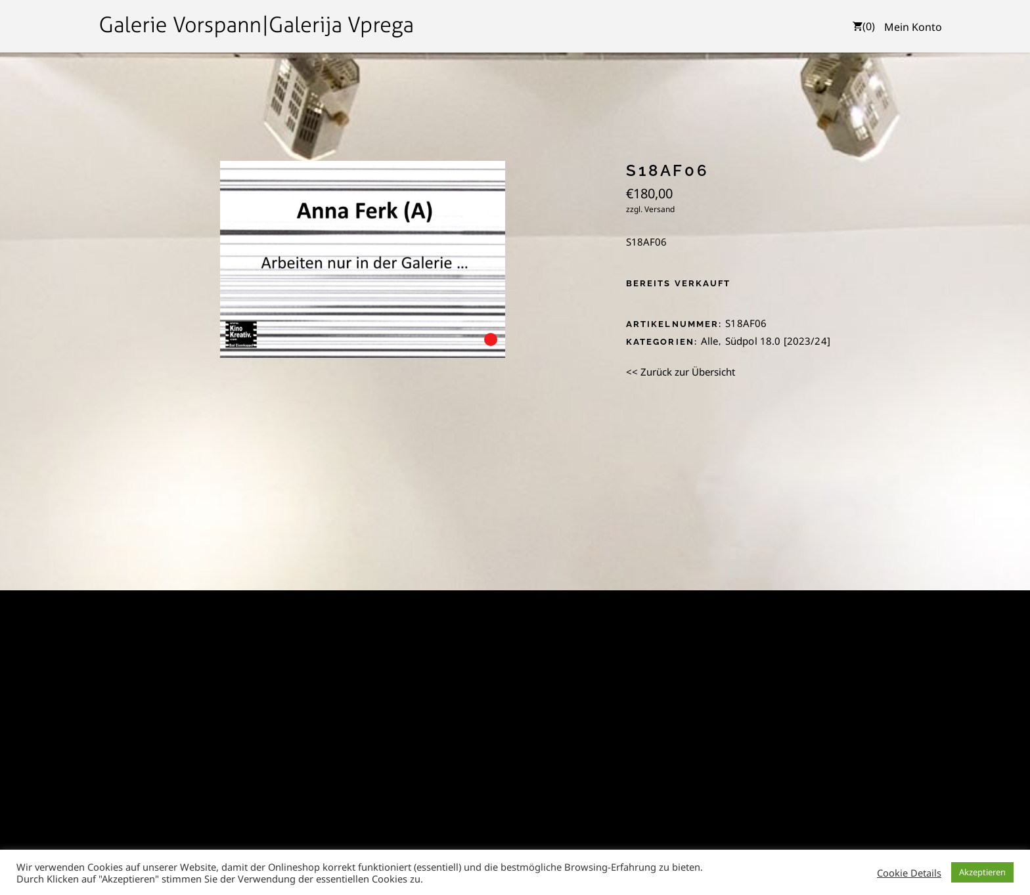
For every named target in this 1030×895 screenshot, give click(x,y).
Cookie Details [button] (909, 873)
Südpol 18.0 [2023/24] (777, 340)
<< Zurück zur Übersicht (680, 371)
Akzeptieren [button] (982, 872)
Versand (659, 209)
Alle (710, 340)
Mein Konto (913, 27)
